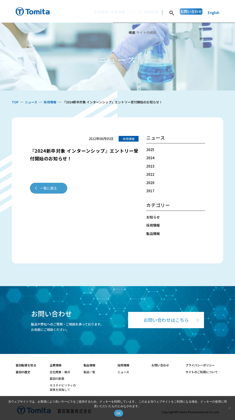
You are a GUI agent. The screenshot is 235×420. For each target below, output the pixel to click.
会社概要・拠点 (60, 372)
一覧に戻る (48, 188)
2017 (150, 190)
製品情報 (80, 12)
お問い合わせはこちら (166, 320)
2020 (150, 182)
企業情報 (100, 12)
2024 (150, 157)
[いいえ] (229, 408)
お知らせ (153, 217)
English (213, 12)
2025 (150, 149)
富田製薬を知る (26, 365)
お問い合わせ (186, 12)
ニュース (120, 12)
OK (118, 413)
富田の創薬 (57, 378)
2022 (150, 174)
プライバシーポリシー (200, 365)
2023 (150, 166)
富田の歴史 (23, 372)
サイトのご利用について (201, 372)
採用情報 (140, 12)
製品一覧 (89, 372)
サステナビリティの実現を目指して (63, 387)
